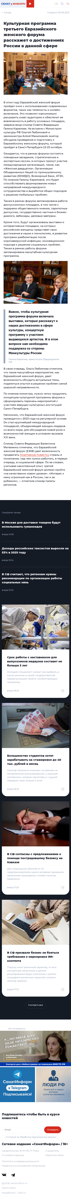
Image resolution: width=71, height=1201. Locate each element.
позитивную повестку (34, 454)
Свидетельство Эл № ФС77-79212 (20, 1150)
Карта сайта (9, 1187)
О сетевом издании (13, 1155)
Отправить (52, 1129)
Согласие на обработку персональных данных (31, 1137)
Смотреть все (35, 1005)
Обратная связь (54, 1155)
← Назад (6, 12)
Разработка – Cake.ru (14, 1192)
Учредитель (52, 1150)
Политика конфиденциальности (20, 1161)
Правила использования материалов (23, 1165)
